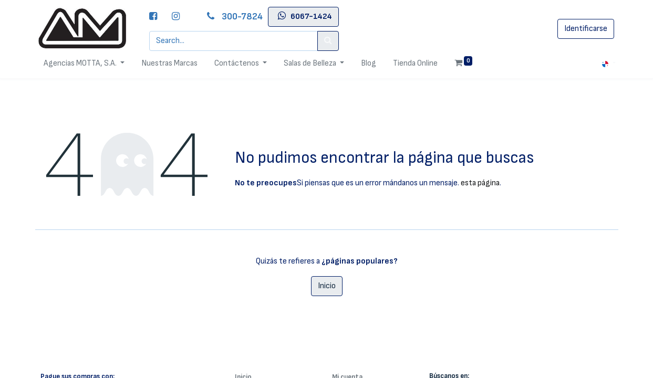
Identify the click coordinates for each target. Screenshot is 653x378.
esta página (480, 183)
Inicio (327, 286)
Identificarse (585, 29)
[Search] (328, 41)
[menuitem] (169, 63)
